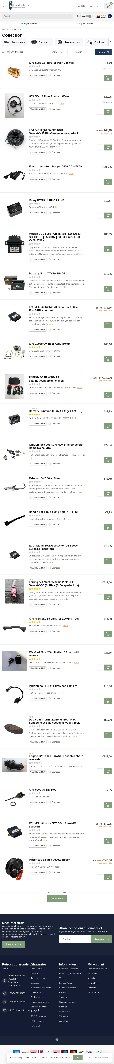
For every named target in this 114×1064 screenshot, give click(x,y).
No (88, 1057)
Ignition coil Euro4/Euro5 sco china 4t (53, 685)
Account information (97, 968)
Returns (63, 992)
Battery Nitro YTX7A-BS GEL (48, 273)
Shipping (63, 997)
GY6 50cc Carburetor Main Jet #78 (51, 62)
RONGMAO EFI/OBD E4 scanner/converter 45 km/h (46, 379)
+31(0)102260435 (16, 993)
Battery (34, 973)
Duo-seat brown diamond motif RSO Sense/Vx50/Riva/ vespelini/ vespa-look (54, 721)
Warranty (63, 1016)
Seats (33, 1011)
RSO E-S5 (35, 1025)
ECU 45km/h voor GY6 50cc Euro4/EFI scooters (53, 825)
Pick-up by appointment (70, 973)
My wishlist (93, 983)
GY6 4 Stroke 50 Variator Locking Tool (54, 618)
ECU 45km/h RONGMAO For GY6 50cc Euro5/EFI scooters (53, 309)
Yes (77, 1057)
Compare (56, 75)
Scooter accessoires (68, 968)
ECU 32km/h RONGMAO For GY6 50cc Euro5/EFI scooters (53, 547)
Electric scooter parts (41, 987)
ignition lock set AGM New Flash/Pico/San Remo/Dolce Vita (56, 446)
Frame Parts (36, 992)
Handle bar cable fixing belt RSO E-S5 (53, 511)
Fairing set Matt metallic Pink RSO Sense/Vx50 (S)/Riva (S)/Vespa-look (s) (54, 584)
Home (5, 29)
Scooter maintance (40, 1006)
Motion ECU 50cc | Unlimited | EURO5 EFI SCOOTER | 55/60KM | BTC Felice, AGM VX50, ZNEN (55, 237)
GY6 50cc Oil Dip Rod (42, 789)
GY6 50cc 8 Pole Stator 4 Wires (49, 96)
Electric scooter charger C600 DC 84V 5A (55, 166)
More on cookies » (102, 1057)
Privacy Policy (65, 983)
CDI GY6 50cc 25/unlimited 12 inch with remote (54, 654)
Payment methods (67, 987)
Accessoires (36, 968)
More (64, 69)
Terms (62, 978)
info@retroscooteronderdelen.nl (23, 1010)
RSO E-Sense (37, 1021)
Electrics (35, 983)
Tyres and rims (38, 978)
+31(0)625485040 (16, 1001)
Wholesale (64, 1011)
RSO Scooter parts (40, 1016)
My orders (92, 973)
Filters (103, 52)
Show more (57, 898)
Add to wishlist (37, 75)
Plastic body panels (40, 1002)
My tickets (92, 978)
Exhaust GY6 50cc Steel (44, 478)
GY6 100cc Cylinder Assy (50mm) (50, 343)
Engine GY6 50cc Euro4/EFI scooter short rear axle (56, 758)
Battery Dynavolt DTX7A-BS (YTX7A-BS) (55, 411)
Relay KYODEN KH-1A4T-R (46, 200)
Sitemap (63, 1006)
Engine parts (37, 997)
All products (93, 992)
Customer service (67, 1002)
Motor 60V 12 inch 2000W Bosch (49, 859)
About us (63, 1021)
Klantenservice (13, 944)
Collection (16, 29)
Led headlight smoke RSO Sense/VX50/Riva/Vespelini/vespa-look (54, 132)
